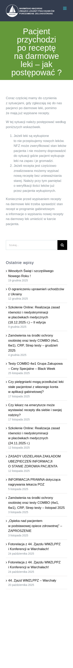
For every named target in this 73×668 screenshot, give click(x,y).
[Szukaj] (62, 245)
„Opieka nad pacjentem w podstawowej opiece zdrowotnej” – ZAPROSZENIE (35, 526)
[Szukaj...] (31, 245)
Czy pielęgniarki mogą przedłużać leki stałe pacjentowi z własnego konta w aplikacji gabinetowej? (35, 387)
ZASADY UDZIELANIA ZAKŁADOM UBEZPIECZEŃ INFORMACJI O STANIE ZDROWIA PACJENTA (34, 461)
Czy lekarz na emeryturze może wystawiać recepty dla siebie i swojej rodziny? (35, 410)
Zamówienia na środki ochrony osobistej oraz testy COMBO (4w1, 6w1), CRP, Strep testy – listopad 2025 (36, 503)
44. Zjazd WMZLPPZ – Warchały (32, 580)
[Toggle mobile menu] (65, 8)
